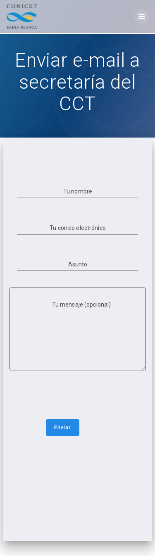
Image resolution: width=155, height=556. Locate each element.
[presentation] (72, 396)
